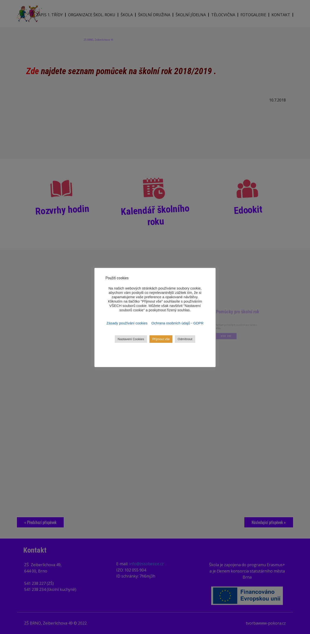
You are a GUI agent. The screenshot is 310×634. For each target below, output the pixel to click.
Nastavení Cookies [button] (131, 339)
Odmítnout (185, 339)
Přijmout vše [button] (161, 339)
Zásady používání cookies (128, 323)
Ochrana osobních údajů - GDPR (177, 323)
